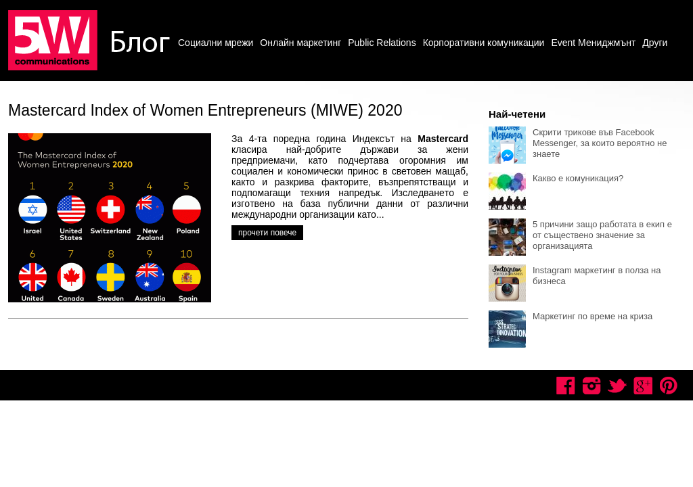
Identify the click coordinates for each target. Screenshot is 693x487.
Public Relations (382, 42)
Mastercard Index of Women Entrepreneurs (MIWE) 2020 (205, 110)
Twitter (617, 385)
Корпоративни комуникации (484, 42)
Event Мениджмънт (593, 42)
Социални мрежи (215, 42)
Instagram (591, 385)
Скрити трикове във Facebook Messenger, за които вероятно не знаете (600, 143)
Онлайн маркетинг (300, 42)
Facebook (565, 385)
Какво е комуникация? (578, 178)
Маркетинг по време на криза (592, 316)
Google (642, 385)
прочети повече (267, 232)
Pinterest (668, 385)
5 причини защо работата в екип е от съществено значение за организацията (602, 235)
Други (654, 42)
